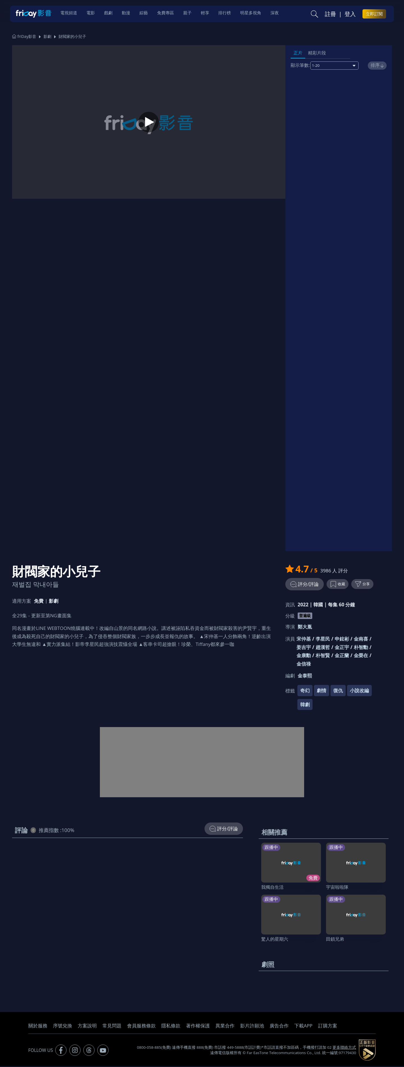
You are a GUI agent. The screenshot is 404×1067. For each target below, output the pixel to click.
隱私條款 (170, 1026)
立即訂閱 (374, 14)
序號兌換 (62, 1026)
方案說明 (87, 1026)
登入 (350, 14)
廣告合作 (279, 1026)
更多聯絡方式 (344, 1048)
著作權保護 (198, 1026)
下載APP (303, 1026)
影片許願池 (252, 1026)
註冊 (330, 14)
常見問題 (111, 1026)
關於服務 (37, 1026)
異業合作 (225, 1026)
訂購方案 (327, 1026)
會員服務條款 (141, 1026)
